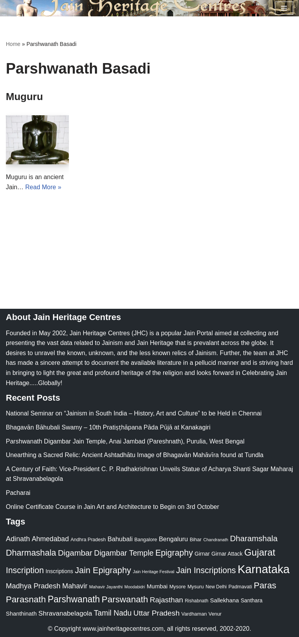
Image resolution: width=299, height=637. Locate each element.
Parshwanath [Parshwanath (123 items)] (73, 599)
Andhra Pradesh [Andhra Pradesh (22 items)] (88, 539)
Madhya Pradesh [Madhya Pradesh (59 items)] (33, 586)
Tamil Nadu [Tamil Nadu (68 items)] (113, 613)
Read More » (43, 187)
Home (13, 44)
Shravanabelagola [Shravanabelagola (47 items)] (65, 613)
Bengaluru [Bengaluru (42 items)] (173, 538)
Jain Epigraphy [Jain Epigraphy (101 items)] (103, 570)
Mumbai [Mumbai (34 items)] (157, 586)
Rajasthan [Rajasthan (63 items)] (166, 600)
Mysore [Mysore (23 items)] (177, 586)
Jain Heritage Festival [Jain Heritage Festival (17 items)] (153, 571)
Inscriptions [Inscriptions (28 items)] (59, 571)
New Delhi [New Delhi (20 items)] (216, 586)
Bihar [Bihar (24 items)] (196, 539)
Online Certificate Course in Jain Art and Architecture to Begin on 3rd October (112, 506)
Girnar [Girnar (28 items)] (202, 554)
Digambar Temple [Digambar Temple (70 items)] (124, 553)
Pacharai (18, 492)
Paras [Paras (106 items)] (265, 585)
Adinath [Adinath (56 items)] (18, 539)
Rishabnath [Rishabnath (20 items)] (196, 601)
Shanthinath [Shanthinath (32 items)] (21, 614)
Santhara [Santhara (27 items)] (251, 600)
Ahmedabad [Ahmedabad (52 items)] (50, 539)
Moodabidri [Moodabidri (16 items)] (135, 586)
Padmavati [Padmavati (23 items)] (240, 586)
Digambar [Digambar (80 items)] (75, 553)
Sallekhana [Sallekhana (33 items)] (224, 600)
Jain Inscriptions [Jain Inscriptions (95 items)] (206, 570)
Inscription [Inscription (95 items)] (25, 570)
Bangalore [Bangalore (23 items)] (145, 539)
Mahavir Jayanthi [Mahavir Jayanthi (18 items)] (106, 586)
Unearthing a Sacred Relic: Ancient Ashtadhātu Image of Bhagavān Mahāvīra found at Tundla (135, 455)
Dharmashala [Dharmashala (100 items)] (31, 553)
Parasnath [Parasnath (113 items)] (26, 599)
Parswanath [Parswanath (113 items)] (125, 599)
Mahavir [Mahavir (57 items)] (75, 586)
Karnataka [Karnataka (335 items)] (263, 569)
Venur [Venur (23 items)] (215, 614)
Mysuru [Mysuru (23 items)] (195, 586)
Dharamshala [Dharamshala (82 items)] (254, 538)
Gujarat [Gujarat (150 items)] (259, 552)
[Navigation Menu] (284, 8)
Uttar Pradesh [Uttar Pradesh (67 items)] (157, 613)
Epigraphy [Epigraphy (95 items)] (174, 553)
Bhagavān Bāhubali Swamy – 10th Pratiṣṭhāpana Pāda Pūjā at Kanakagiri (108, 427)
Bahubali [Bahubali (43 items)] (119, 539)
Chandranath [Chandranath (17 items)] (215, 539)
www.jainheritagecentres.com (123, 628)
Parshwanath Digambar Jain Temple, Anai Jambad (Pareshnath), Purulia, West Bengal (125, 441)
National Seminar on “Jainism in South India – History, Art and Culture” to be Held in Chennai (134, 413)
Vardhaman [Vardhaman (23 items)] (194, 614)
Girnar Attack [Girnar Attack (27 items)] (227, 554)
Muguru (24, 96)
